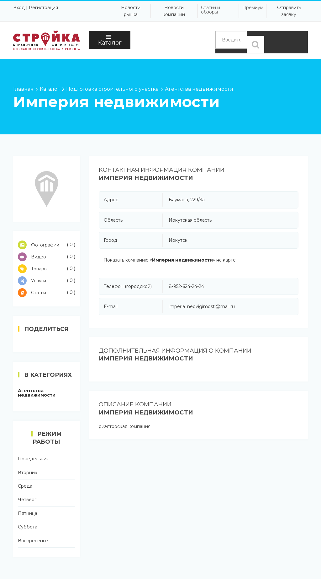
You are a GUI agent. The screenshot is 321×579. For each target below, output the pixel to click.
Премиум (252, 7)
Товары (46, 268)
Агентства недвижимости (36, 392)
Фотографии (46, 245)
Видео (46, 256)
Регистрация (43, 7)
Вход (19, 7)
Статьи (46, 292)
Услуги (46, 280)
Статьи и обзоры (210, 9)
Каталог (110, 40)
